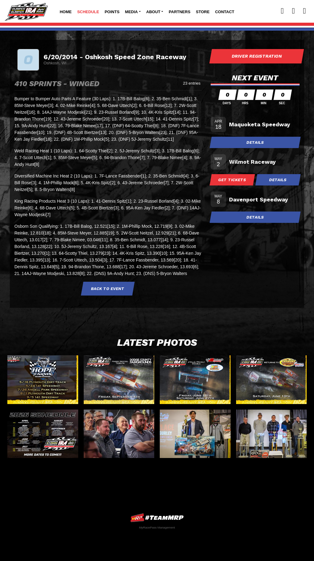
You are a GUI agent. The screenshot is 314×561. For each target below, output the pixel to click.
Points (112, 12)
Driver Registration (256, 56)
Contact (224, 12)
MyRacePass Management (157, 527)
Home (66, 12)
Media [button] (131, 12)
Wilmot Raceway (252, 161)
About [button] (153, 12)
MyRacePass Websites (157, 517)
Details (255, 142)
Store (203, 12)
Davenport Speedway (258, 199)
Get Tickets (232, 179)
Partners (179, 12)
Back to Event (108, 288)
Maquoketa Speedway (259, 124)
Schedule (88, 12)
